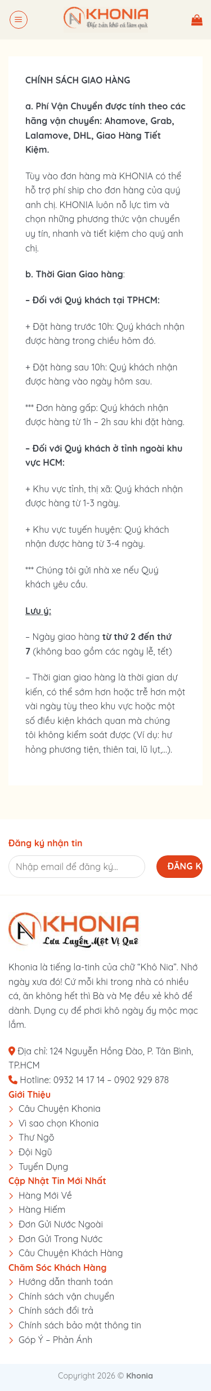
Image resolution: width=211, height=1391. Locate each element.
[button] (19, 20)
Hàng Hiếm (42, 1209)
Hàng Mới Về (45, 1195)
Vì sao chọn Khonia (58, 1123)
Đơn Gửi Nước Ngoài (61, 1224)
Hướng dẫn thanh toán (66, 1281)
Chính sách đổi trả (56, 1310)
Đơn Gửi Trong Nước (60, 1238)
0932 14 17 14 (79, 1079)
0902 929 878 (141, 1079)
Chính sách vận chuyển (66, 1296)
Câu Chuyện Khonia (60, 1108)
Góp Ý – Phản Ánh (55, 1339)
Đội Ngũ (35, 1152)
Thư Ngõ (37, 1137)
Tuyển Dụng (43, 1166)
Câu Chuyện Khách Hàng (71, 1252)
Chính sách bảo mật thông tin (80, 1325)
